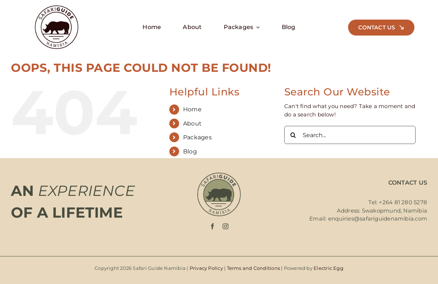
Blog (190, 151)
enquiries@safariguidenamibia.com (377, 218)
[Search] (293, 135)
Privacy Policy (206, 268)
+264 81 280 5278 (403, 202)
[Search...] (350, 135)
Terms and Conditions (253, 268)
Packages (197, 137)
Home (192, 109)
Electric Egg (328, 268)
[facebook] (212, 226)
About (192, 123)
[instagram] (225, 226)
